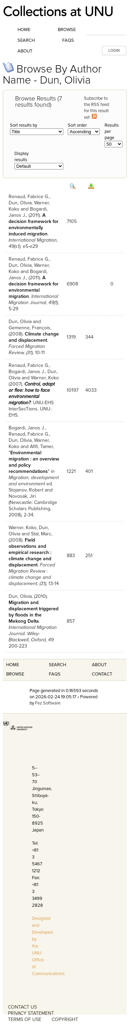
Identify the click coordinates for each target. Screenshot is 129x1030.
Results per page (112, 131)
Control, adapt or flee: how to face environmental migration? (32, 393)
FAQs (68, 40)
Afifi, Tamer (41, 446)
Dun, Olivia (20, 203)
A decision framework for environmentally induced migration (33, 224)
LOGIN (114, 50)
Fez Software (48, 703)
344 (89, 337)
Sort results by (23, 125)
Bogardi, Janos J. (27, 372)
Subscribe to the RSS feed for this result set (96, 108)
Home (24, 29)
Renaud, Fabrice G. (29, 197)
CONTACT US (22, 1007)
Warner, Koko (45, 378)
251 (89, 555)
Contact (102, 674)
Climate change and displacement (34, 337)
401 (89, 471)
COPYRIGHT (65, 1019)
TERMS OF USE (24, 1019)
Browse (67, 29)
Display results (21, 157)
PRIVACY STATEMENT (31, 1013)
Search (26, 40)
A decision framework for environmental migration (33, 287)
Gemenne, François (29, 328)
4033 (91, 390)
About (25, 51)
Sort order (77, 125)
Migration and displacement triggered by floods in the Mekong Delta (33, 612)
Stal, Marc (41, 534)
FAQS (55, 674)
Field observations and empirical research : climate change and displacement (30, 552)
